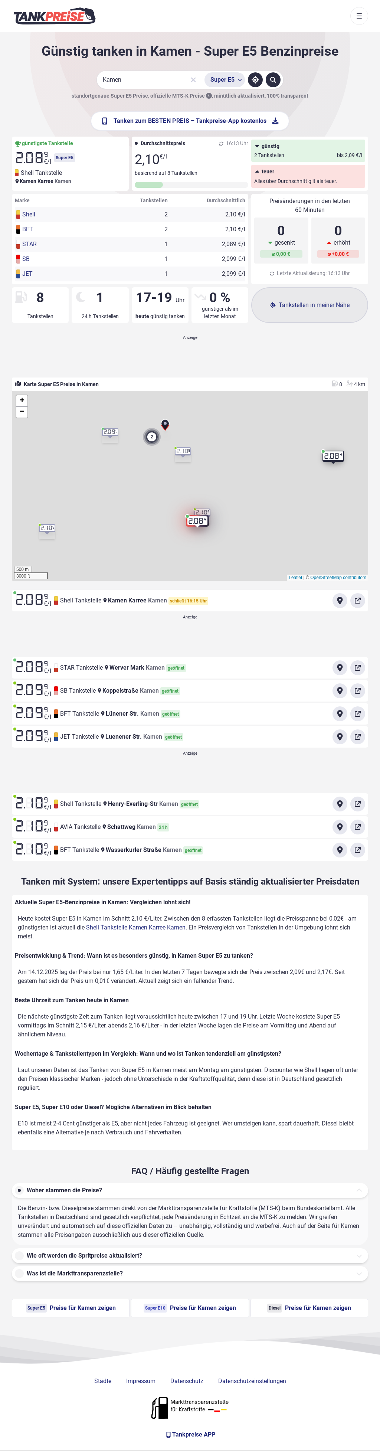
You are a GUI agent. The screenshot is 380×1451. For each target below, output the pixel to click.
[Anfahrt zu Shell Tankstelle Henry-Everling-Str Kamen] (339, 804)
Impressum (140, 1381)
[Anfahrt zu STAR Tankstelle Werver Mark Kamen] (339, 667)
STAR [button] (29, 244)
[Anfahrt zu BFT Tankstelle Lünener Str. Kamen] (339, 713)
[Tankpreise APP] (190, 1434)
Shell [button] (28, 214)
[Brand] (54, 16)
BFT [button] (27, 229)
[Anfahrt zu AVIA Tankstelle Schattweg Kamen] (339, 827)
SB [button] (26, 258)
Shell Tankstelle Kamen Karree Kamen (136, 927)
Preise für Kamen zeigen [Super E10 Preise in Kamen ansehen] (190, 1308)
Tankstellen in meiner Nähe (310, 304)
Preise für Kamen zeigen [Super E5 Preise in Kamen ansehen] (71, 1308)
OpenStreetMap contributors (338, 577)
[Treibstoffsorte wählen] (224, 79)
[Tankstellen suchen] (273, 79)
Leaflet (295, 577)
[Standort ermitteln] (255, 79)
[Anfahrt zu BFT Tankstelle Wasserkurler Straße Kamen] (339, 850)
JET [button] (27, 273)
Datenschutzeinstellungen (252, 1381)
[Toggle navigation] (359, 16)
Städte (102, 1381)
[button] (165, 426)
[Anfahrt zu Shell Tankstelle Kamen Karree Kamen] (339, 600)
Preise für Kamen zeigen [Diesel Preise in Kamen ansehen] (309, 1308)
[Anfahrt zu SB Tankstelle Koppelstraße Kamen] (339, 690)
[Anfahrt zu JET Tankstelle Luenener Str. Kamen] (339, 736)
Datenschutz (186, 1381)
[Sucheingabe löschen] (193, 80)
